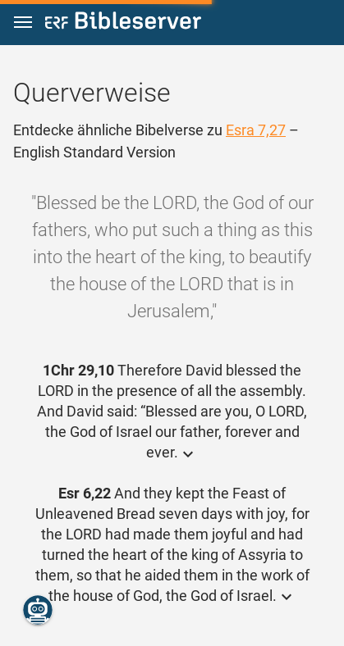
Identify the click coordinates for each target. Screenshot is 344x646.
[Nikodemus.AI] (38, 610)
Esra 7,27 (256, 130)
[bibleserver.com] (123, 23)
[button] (23, 22)
